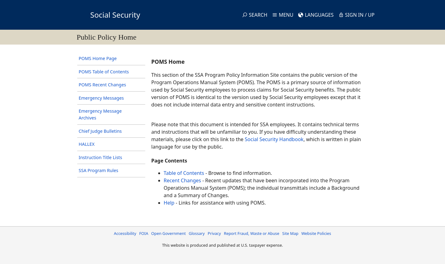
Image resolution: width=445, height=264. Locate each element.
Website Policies (316, 233)
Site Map (290, 233)
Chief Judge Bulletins (100, 131)
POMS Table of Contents (104, 72)
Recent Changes (182, 180)
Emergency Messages (101, 98)
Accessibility (125, 233)
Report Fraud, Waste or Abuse (251, 233)
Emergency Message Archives (100, 114)
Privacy (214, 233)
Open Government (168, 233)
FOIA (143, 233)
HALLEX (87, 144)
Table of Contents (184, 173)
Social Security (115, 15)
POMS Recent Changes (102, 85)
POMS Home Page (98, 58)
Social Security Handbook (274, 139)
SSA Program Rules (98, 170)
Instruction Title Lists (100, 157)
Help (169, 202)
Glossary (197, 233)
